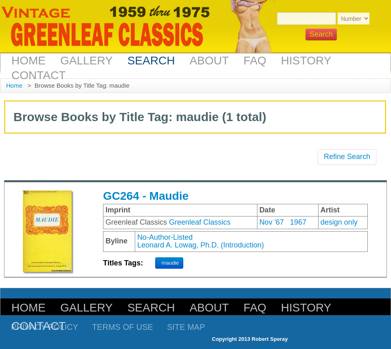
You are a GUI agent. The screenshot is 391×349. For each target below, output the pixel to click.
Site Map (186, 326)
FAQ (255, 60)
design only (339, 222)
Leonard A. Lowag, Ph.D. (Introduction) (200, 245)
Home (28, 60)
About (208, 60)
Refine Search (347, 156)
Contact (38, 75)
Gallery (86, 60)
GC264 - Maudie (146, 196)
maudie (170, 263)
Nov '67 (271, 222)
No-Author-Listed (165, 237)
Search (151, 60)
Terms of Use (122, 326)
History (306, 60)
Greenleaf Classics (200, 222)
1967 (298, 222)
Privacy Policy (44, 326)
